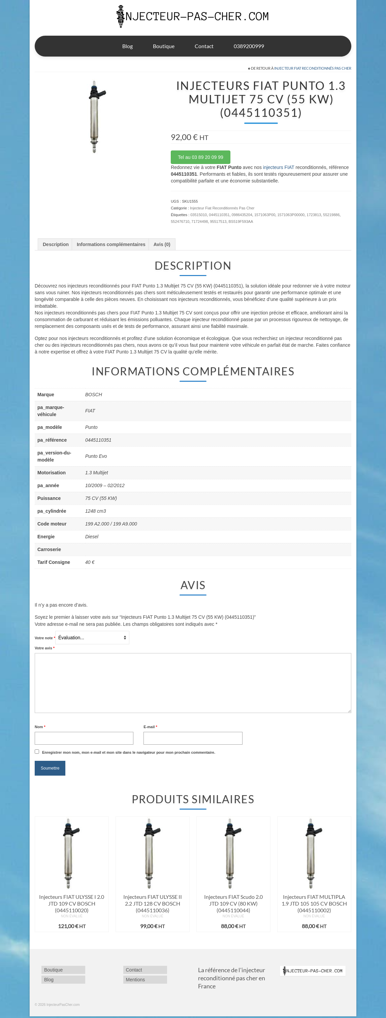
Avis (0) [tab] (162, 244)
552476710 (180, 221)
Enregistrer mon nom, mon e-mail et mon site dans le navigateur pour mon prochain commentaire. (128, 752)
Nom (40, 727)
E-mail (150, 727)
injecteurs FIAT (278, 167)
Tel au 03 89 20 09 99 (200, 157)
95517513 (218, 221)
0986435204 (242, 215)
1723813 (314, 215)
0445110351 (219, 215)
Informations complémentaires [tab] (111, 244)
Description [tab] (56, 244)
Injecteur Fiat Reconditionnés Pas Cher (312, 68)
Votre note (45, 638)
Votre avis (45, 648)
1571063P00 (264, 215)
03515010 (198, 215)
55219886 (331, 215)
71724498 (199, 221)
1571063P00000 (290, 215)
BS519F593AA (241, 221)
